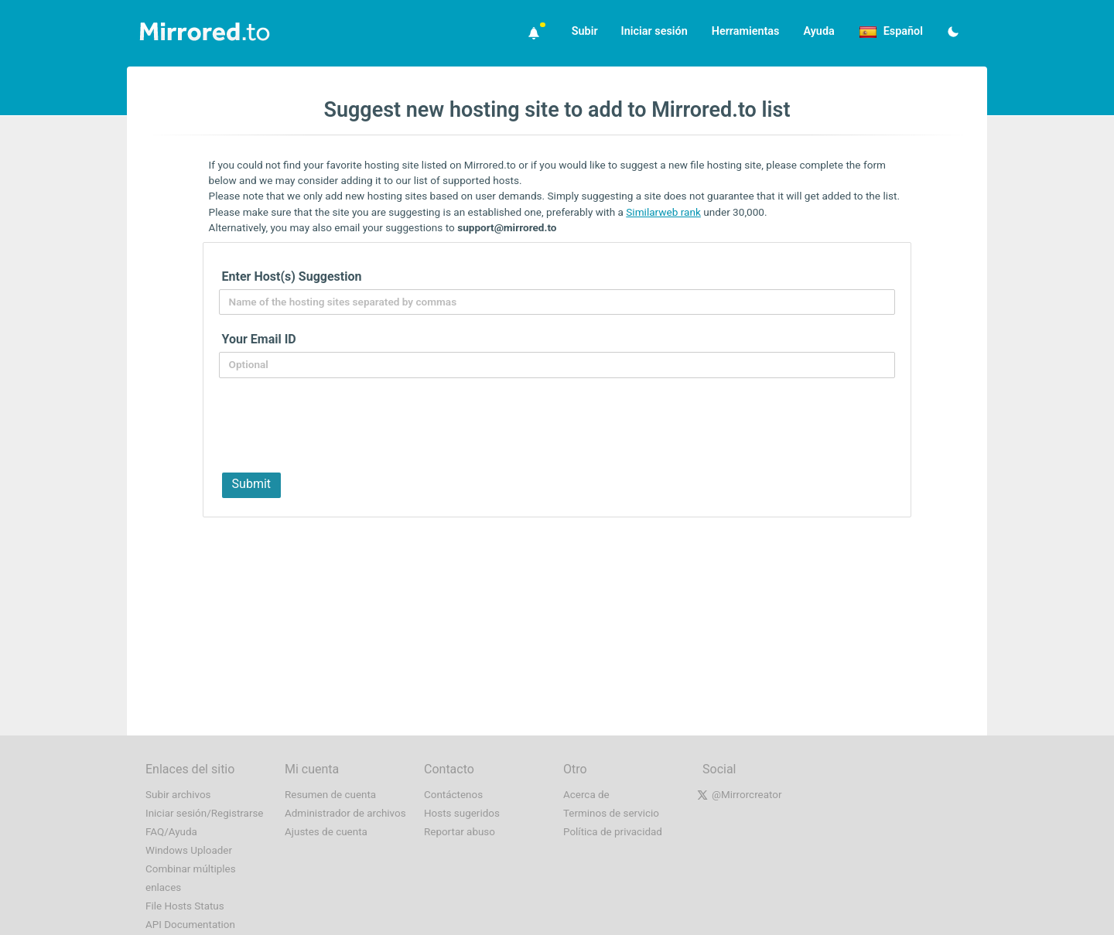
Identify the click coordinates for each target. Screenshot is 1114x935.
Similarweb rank (663, 212)
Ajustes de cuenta (326, 832)
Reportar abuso (459, 832)
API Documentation (190, 924)
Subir (585, 31)
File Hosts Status (184, 906)
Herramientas (746, 31)
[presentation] (333, 424)
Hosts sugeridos (462, 813)
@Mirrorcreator (747, 794)
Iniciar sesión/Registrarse (204, 813)
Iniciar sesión (654, 31)
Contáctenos (453, 794)
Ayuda (818, 31)
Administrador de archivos (345, 813)
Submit (251, 483)
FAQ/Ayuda (171, 832)
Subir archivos (178, 794)
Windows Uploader (188, 850)
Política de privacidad (612, 832)
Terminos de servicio (611, 813)
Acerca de (586, 794)
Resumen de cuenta (330, 794)
